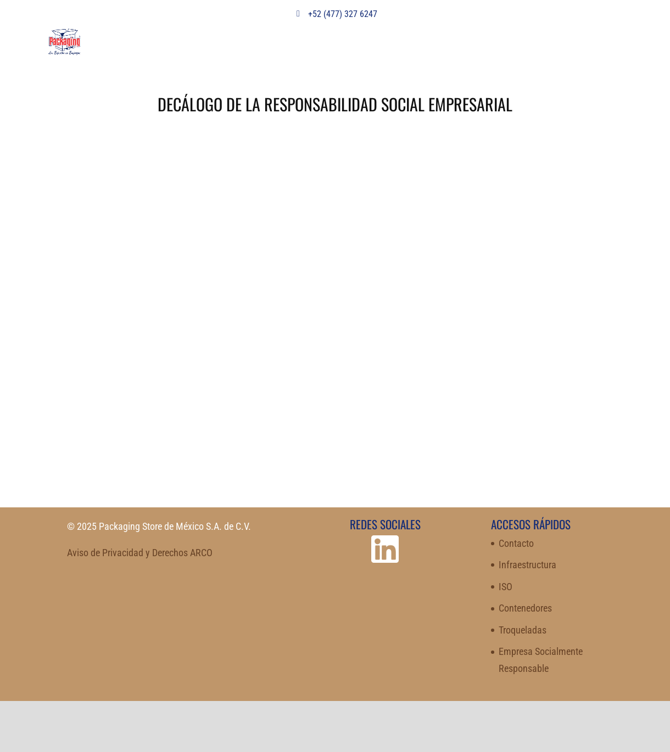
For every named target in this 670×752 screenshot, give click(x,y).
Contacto (516, 543)
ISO (505, 586)
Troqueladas (522, 630)
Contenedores (525, 608)
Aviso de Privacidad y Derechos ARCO (140, 552)
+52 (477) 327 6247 (335, 14)
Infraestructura (527, 564)
